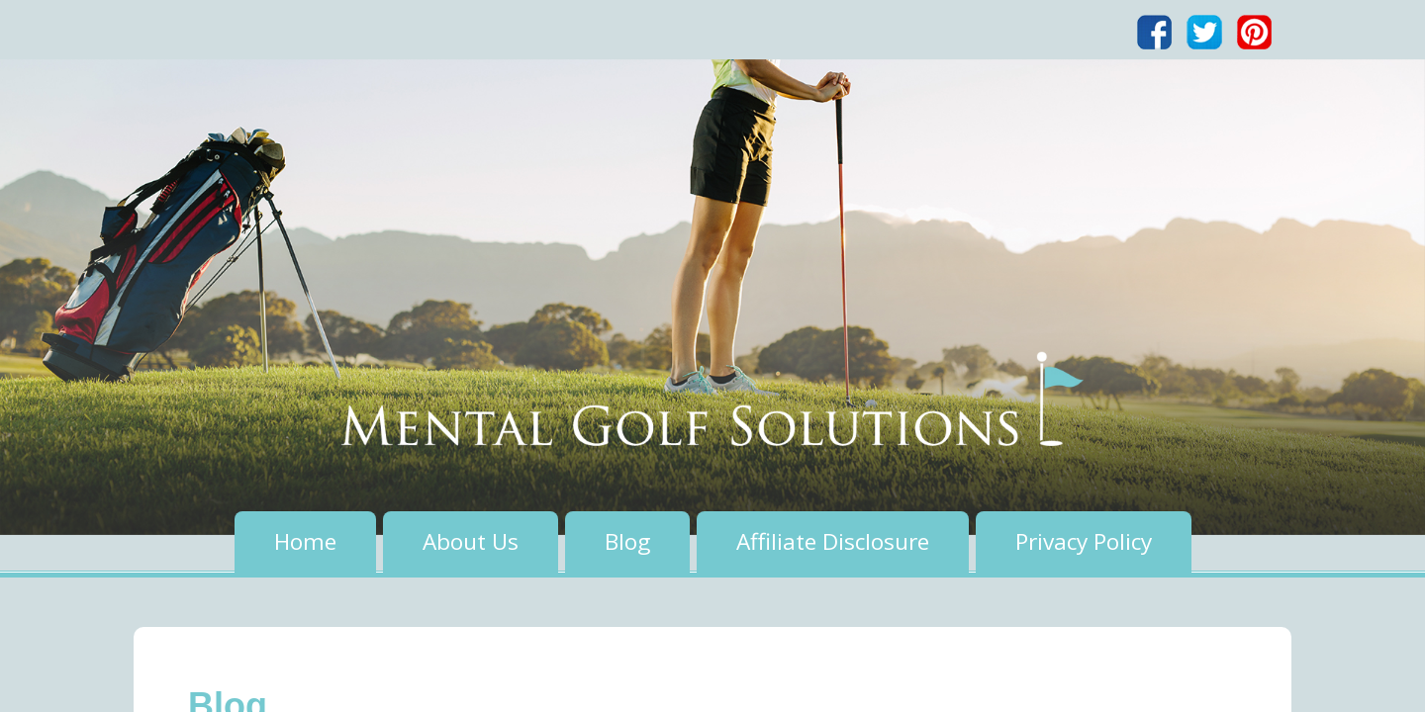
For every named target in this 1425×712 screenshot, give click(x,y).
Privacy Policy (1083, 541)
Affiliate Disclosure (832, 541)
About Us (471, 541)
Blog (627, 541)
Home (305, 541)
